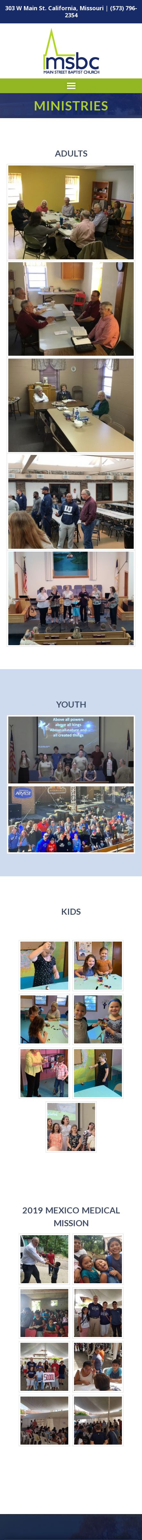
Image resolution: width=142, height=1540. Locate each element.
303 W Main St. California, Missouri (54, 8)
